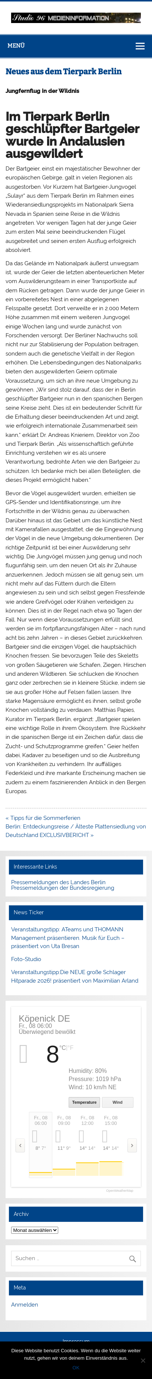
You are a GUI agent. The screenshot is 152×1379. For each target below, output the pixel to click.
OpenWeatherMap (119, 1191)
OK (76, 1367)
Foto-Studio (26, 959)
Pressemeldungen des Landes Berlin (58, 882)
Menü (15, 45)
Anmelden (24, 1304)
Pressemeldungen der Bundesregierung (62, 888)
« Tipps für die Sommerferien (43, 818)
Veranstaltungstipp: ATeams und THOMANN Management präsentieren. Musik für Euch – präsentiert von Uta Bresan (68, 938)
